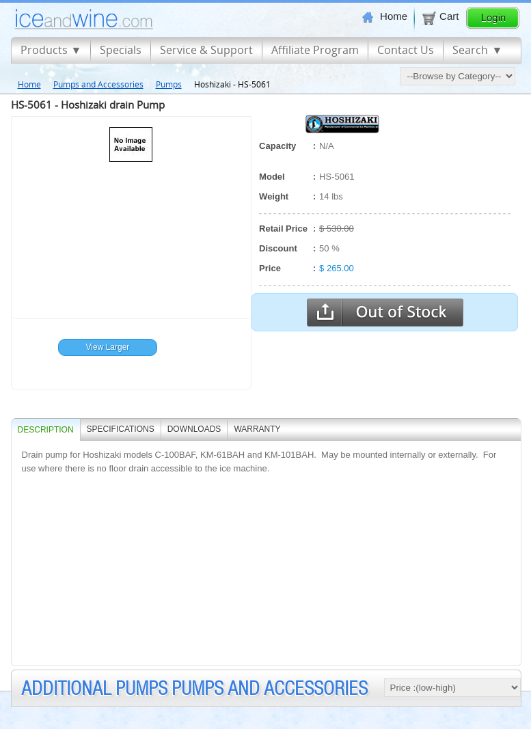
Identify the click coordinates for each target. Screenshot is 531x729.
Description (46, 430)
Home (384, 16)
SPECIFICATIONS (120, 429)
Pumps (169, 84)
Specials (120, 49)
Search (470, 49)
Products (44, 49)
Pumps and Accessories (98, 84)
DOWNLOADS (194, 429)
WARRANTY (257, 429)
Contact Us (405, 49)
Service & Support (206, 49)
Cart (440, 16)
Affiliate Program (315, 49)
